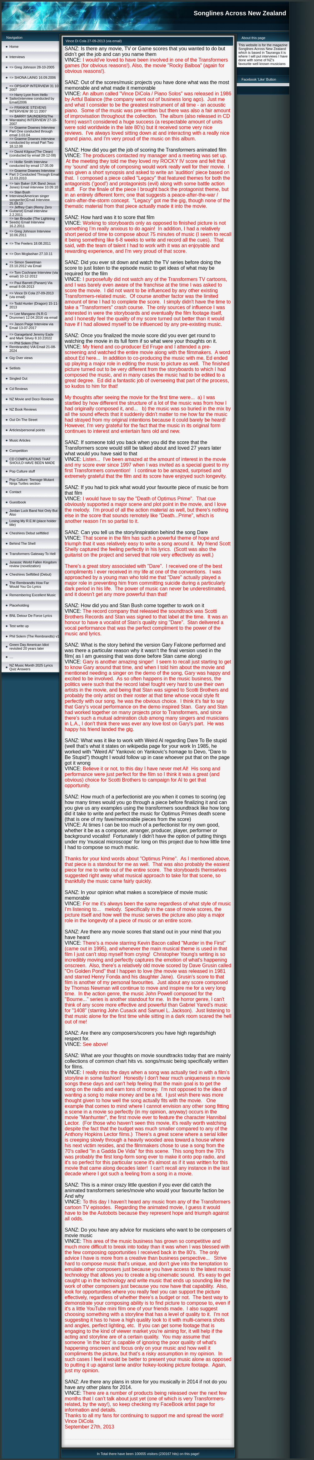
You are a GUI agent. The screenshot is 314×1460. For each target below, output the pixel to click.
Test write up (19, 626)
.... (11, 657)
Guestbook (17, 502)
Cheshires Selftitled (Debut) (30, 574)
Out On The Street (23, 420)
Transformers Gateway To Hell (32, 554)
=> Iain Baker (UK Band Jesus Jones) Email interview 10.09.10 (33, 185)
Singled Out (18, 378)
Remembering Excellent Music (32, 595)
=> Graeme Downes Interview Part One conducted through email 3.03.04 (32, 131)
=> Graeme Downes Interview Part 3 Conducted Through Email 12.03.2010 (34, 174)
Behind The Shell (22, 543)
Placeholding (19, 605)
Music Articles (19, 440)
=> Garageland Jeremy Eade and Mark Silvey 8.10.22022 (31, 336)
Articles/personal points (27, 430)
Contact (15, 492)
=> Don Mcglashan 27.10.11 (30, 254)
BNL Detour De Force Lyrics (30, 616)
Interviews (17, 57)
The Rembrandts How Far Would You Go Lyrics (29, 584)
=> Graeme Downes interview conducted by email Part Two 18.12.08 (32, 142)
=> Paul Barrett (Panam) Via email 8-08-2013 (30, 284)
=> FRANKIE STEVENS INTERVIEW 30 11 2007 (28, 109)
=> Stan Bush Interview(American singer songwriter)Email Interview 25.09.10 (29, 197)
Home (13, 46)
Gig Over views (21, 358)
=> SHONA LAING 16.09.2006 (32, 77)
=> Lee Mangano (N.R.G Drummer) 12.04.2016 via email (33, 315)
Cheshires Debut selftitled (28, 533)
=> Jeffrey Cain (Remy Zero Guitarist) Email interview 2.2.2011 (30, 211)
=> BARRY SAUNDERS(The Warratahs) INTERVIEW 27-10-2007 (33, 120)
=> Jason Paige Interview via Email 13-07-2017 (31, 326)
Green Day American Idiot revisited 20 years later (29, 646)
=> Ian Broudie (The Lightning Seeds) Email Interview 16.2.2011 (32, 222)
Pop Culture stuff (22, 471)
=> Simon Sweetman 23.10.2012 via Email (25, 264)
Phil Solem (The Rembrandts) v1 (34, 636)
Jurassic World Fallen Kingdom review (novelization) (33, 564)
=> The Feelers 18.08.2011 (30, 243)
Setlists (14, 368)
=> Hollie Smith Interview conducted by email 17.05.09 (31, 164)
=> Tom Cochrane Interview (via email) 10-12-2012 (33, 274)
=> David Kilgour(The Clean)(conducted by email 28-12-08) (32, 153)
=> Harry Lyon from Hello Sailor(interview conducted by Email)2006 (31, 98)
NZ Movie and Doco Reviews (31, 399)
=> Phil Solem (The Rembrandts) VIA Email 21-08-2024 (32, 346)
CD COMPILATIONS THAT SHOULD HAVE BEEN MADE (32, 461)
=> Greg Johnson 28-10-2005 (31, 67)
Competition (18, 450)
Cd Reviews (18, 389)
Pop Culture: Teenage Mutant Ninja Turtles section (31, 481)
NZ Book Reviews (23, 409)
